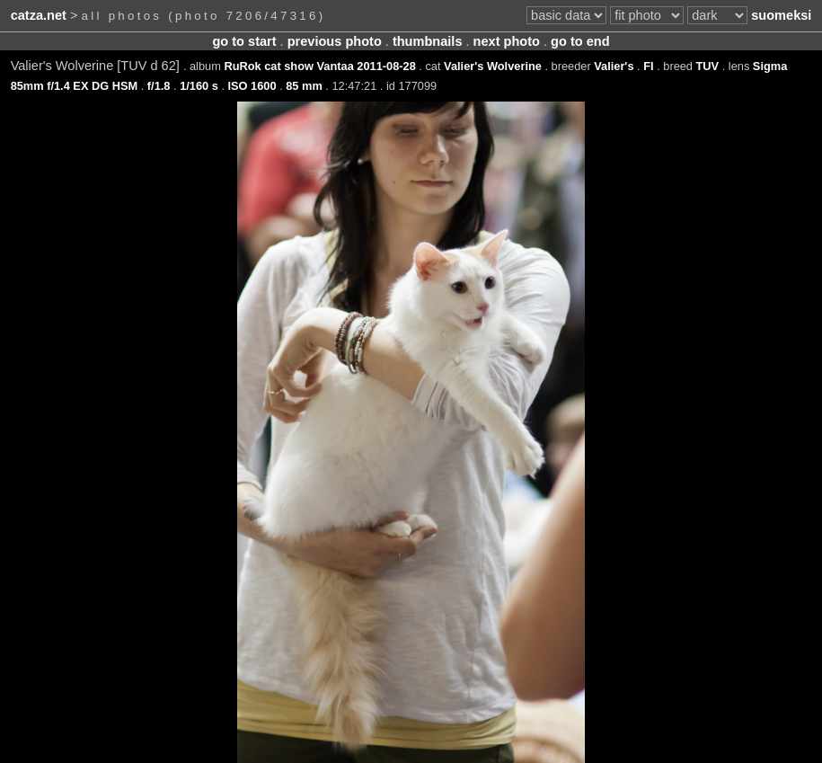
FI (648, 66)
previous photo (334, 41)
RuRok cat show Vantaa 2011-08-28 (319, 66)
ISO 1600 (252, 86)
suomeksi (781, 15)
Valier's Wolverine (493, 66)
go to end (580, 41)
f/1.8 (159, 86)
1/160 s (199, 86)
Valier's (613, 66)
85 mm (304, 86)
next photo (506, 41)
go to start (244, 41)
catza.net (38, 15)
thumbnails (428, 41)
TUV (708, 66)
